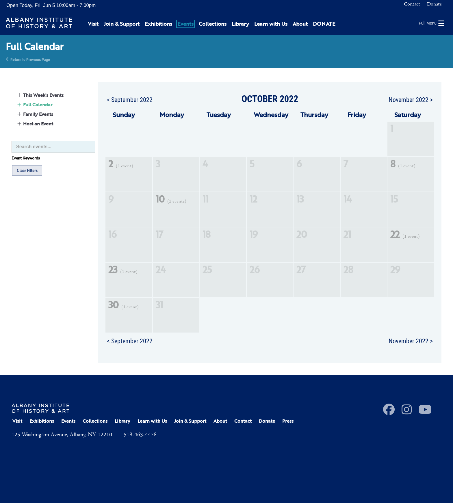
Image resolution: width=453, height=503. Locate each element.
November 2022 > (411, 99)
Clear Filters (27, 170)
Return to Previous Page (30, 59)
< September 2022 (130, 99)
